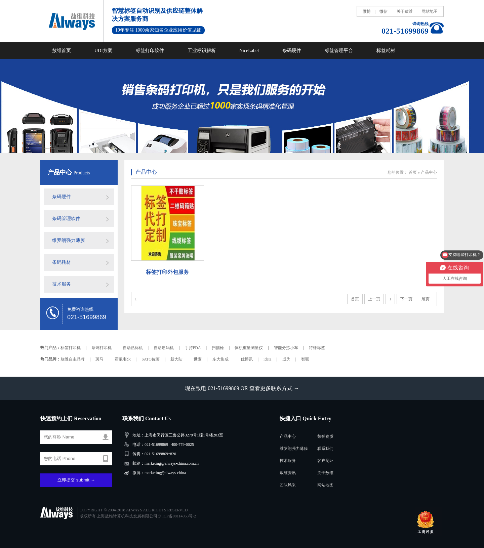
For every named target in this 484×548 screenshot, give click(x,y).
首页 (413, 172)
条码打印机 (101, 347)
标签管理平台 (339, 50)
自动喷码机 (164, 347)
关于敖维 (405, 11)
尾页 (425, 299)
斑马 (99, 359)
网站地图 (429, 11)
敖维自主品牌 (73, 359)
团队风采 (288, 484)
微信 (383, 11)
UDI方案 (103, 50)
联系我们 (325, 448)
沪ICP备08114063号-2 (177, 516)
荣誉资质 (325, 436)
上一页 (374, 299)
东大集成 (221, 359)
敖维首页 (61, 50)
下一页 (406, 299)
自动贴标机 (133, 347)
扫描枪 (218, 347)
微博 (367, 11)
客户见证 (325, 460)
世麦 (198, 359)
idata (267, 359)
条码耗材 (61, 262)
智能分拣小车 (286, 347)
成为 (286, 359)
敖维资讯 (288, 472)
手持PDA (193, 347)
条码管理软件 (66, 218)
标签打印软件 (150, 50)
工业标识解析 (202, 50)
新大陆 (176, 359)
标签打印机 (71, 347)
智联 (305, 359)
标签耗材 (385, 50)
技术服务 (61, 284)
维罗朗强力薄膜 (68, 240)
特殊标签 (317, 347)
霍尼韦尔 (123, 359)
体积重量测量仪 (249, 347)
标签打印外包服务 (167, 272)
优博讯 (247, 359)
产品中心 (61, 172)
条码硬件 (291, 50)
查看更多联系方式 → (274, 388)
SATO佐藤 (151, 359)
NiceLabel (249, 50)
